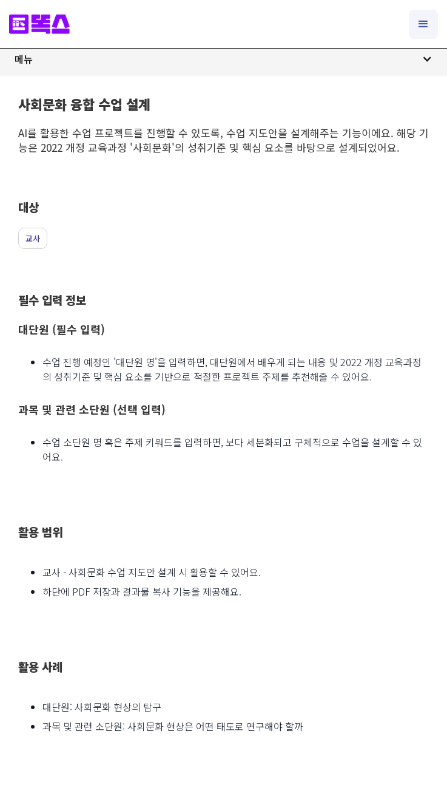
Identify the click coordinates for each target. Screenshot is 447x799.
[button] (223, 59)
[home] (39, 24)
